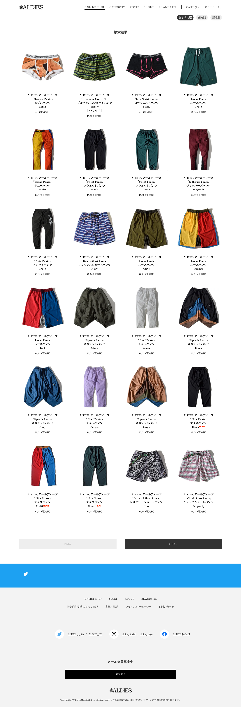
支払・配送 (111, 606)
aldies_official (129, 634)
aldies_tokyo (146, 634)
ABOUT (149, 7)
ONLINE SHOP (95, 7)
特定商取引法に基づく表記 (82, 606)
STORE (134, 7)
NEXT (173, 544)
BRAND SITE (168, 7)
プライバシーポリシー (138, 606)
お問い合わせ (166, 606)
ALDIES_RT (95, 634)
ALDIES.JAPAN (181, 634)
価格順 (202, 17)
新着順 (216, 17)
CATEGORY (117, 7)
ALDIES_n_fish (76, 634)
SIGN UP (121, 674)
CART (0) (192, 7)
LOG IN (208, 7)
